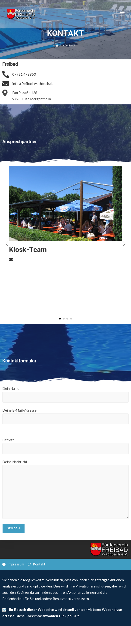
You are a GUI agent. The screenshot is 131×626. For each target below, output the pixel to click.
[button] (124, 243)
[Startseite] (57, 45)
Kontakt (69, 45)
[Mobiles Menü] (122, 14)
